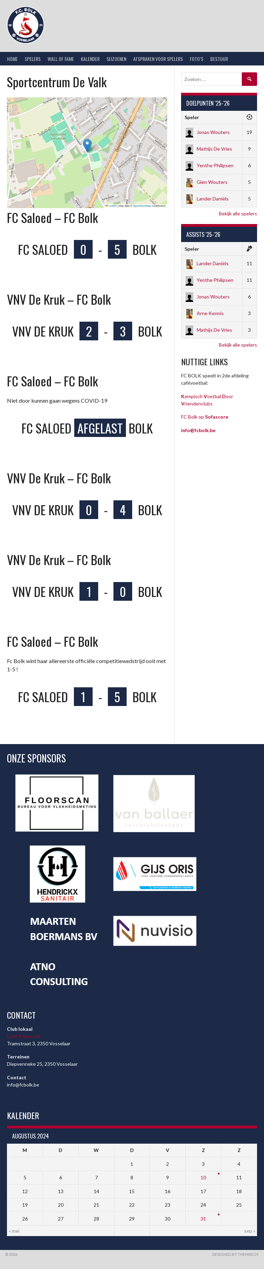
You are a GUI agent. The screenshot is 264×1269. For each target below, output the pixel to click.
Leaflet (111, 205)
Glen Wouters (206, 182)
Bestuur (219, 58)
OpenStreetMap (142, 205)
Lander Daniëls (207, 199)
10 (203, 1177)
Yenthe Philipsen (209, 165)
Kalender (90, 58)
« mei (14, 1231)
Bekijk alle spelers (238, 213)
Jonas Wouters (207, 132)
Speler (192, 117)
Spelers (33, 58)
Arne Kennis (204, 313)
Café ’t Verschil (23, 1036)
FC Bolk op (204, 417)
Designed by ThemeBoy (235, 1254)
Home (12, 58)
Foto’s (196, 58)
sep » (249, 1231)
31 (203, 1219)
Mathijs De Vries (208, 149)
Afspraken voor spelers (158, 58)
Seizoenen (116, 58)
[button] (87, 145)
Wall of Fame (61, 58)
